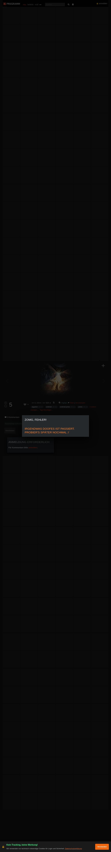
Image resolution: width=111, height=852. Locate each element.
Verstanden (102, 847)
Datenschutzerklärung (73, 849)
